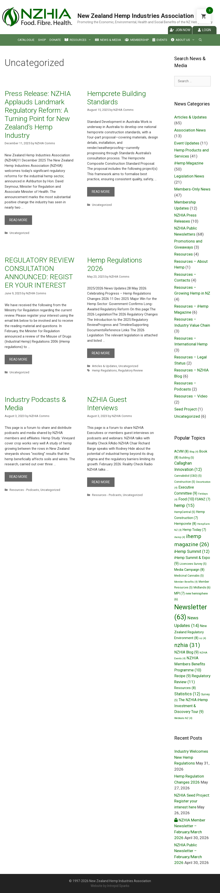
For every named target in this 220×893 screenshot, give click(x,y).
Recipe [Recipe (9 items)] (182, 676)
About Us (183, 40)
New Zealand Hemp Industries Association (135, 15)
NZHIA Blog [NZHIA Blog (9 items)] (186, 652)
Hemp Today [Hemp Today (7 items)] (194, 530)
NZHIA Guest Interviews (107, 403)
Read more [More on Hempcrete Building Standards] (101, 192)
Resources (78, 40)
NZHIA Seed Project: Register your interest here (192, 801)
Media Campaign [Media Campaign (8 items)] (189, 570)
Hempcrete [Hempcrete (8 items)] (185, 524)
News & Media (108, 40)
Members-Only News (192, 189)
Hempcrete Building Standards (116, 97)
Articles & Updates (104, 366)
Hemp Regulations (104, 370)
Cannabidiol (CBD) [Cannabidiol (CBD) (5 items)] (188, 475)
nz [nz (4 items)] (202, 638)
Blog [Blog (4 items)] (194, 451)
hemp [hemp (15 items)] (184, 505)
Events (159, 40)
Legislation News (189, 176)
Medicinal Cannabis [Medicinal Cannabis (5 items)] (189, 575)
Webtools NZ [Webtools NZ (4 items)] (183, 718)
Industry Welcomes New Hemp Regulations (191, 757)
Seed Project (185, 409)
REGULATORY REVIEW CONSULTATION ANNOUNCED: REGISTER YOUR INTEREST (39, 272)
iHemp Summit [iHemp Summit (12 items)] (192, 551)
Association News (190, 130)
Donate (55, 40)
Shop (42, 40)
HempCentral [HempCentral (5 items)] (184, 512)
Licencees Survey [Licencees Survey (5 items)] (193, 563)
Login (204, 30)
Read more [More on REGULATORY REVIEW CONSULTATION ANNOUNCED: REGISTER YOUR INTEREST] (18, 359)
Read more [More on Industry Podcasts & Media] (18, 477)
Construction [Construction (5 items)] (184, 481)
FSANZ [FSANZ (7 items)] (202, 499)
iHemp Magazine (188, 163)
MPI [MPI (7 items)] (179, 593)
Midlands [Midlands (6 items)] (202, 587)
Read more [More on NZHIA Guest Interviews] (101, 482)
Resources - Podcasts (24, 490)
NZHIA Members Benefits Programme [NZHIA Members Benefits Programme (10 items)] (189, 664)
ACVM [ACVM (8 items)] (181, 451)
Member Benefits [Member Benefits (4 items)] (186, 581)
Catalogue (26, 40)
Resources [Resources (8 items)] (185, 688)
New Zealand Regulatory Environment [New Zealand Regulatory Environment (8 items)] (190, 632)
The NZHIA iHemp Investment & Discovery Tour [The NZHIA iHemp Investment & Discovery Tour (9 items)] (191, 706)
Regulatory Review (130, 370)
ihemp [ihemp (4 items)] (179, 537)
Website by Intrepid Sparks (110, 886)
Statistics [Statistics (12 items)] (187, 694)
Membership (137, 40)
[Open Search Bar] (200, 40)
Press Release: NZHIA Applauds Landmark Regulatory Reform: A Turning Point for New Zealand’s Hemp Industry (38, 114)
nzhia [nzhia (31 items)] (187, 645)
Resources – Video (190, 396)
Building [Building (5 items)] (186, 457)
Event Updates (186, 143)
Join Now (180, 30)
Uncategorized (19, 233)
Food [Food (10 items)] (186, 499)
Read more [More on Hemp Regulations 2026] (101, 353)
